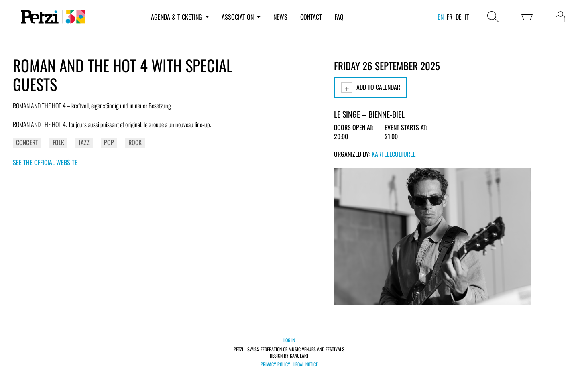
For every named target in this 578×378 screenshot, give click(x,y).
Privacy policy (275, 364)
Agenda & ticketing (180, 17)
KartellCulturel (393, 154)
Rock (135, 142)
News (280, 17)
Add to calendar (370, 87)
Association (241, 17)
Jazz (84, 142)
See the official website (45, 162)
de (459, 17)
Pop (109, 142)
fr (449, 17)
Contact (311, 17)
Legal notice (305, 364)
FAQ (339, 17)
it (467, 17)
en (441, 17)
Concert (27, 142)
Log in (289, 340)
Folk (58, 142)
